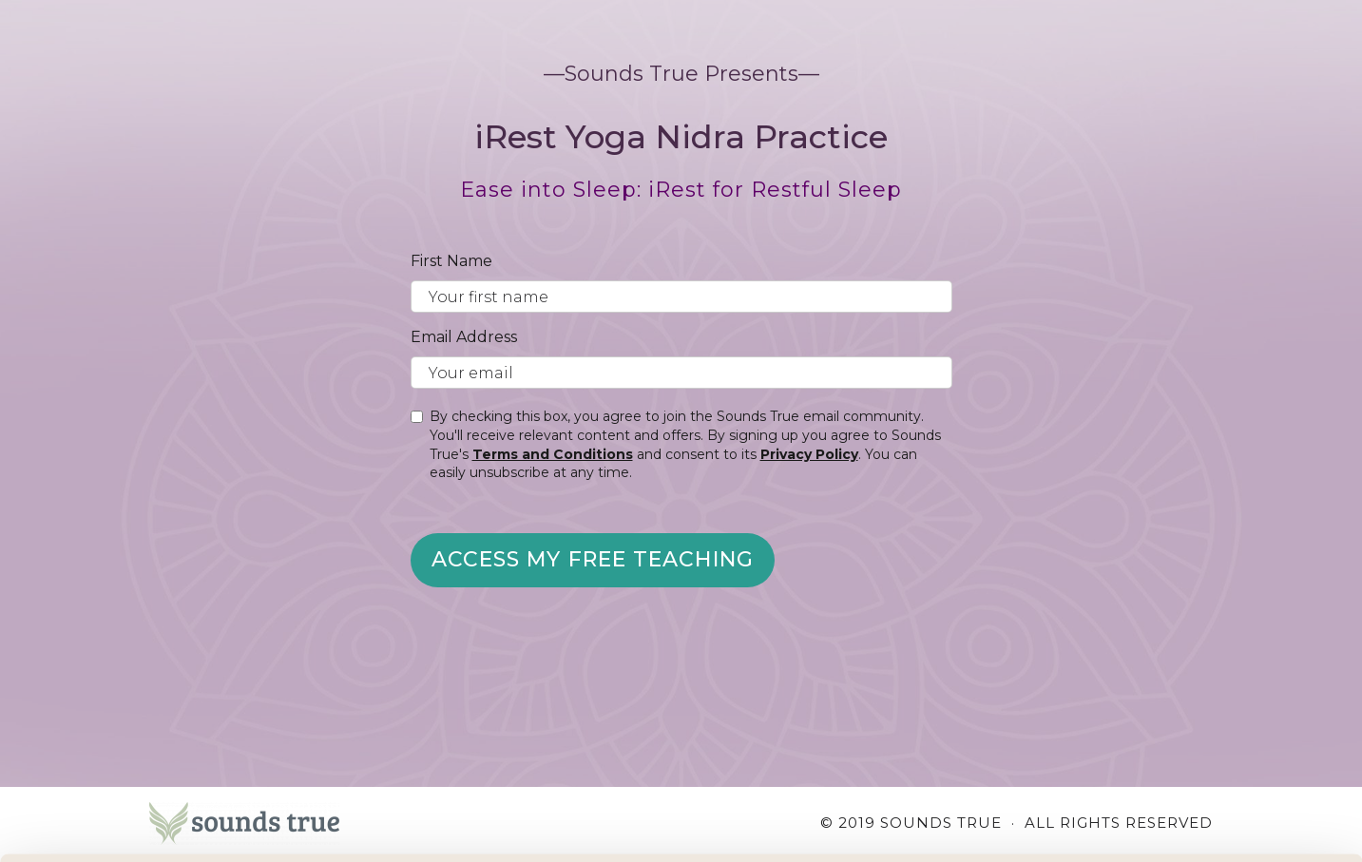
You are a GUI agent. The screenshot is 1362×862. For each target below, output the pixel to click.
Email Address (464, 337)
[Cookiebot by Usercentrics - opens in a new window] (123, 825)
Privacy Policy (809, 454)
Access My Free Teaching (593, 559)
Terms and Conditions (552, 454)
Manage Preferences (319, 824)
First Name (451, 261)
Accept (1203, 749)
